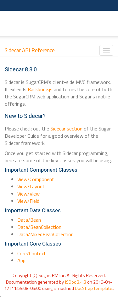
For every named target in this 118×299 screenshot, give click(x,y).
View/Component (35, 179)
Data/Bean (29, 220)
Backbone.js (40, 89)
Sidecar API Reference (30, 50)
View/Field (28, 201)
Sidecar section (66, 128)
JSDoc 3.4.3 (75, 282)
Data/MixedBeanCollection (45, 234)
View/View (28, 193)
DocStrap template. (94, 288)
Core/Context (31, 253)
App (21, 260)
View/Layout (31, 186)
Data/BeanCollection (39, 227)
